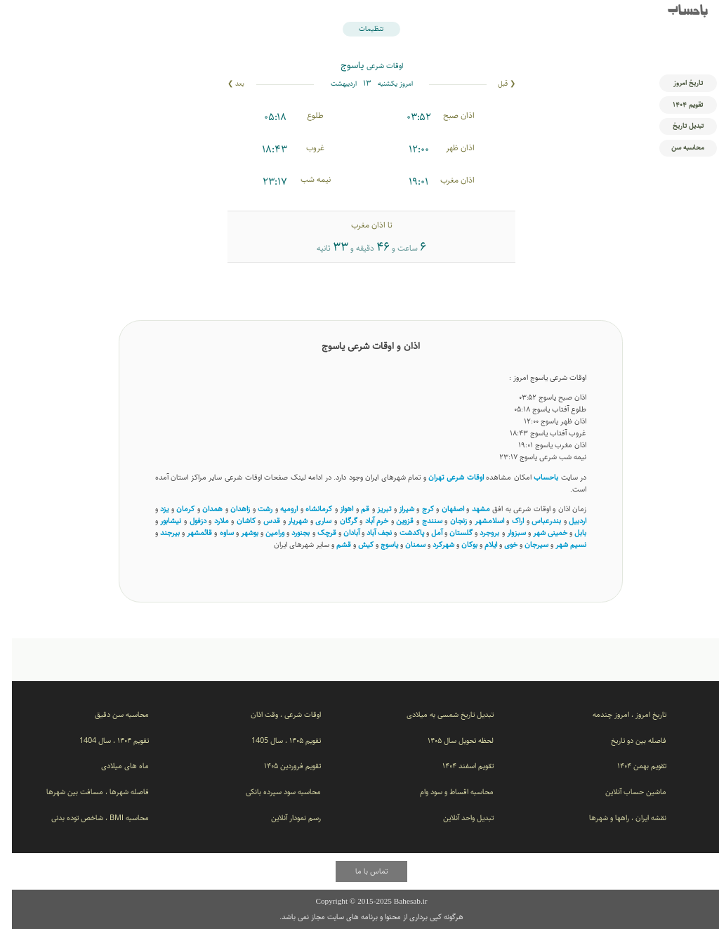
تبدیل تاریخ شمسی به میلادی (438, 714)
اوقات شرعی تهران (443, 477)
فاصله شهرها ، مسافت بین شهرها (85, 792)
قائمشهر (187, 533)
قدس (259, 521)
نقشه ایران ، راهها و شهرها (615, 818)
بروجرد (477, 533)
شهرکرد (431, 545)
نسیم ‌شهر (558, 545)
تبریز (372, 509)
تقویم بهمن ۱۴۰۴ (629, 766)
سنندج (420, 521)
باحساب (675, 12)
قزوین (393, 521)
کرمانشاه (306, 509)
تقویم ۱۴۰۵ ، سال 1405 (274, 740)
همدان (200, 509)
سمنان (403, 545)
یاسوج (377, 545)
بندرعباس (534, 521)
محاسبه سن (675, 147)
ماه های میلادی (113, 766)
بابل (568, 533)
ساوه (215, 533)
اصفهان (441, 509)
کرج (416, 509)
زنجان (446, 521)
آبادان (339, 533)
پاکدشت (400, 533)
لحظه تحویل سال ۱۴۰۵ (449, 740)
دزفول (186, 521)
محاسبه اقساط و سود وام (445, 792)
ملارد (209, 521)
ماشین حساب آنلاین (623, 792)
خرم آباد (365, 521)
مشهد (469, 509)
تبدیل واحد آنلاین (456, 818)
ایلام (479, 545)
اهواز (334, 509)
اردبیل (565, 521)
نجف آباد (367, 533)
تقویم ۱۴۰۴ (676, 104)
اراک (506, 521)
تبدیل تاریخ (676, 125)
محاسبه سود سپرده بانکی (271, 792)
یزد (152, 509)
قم (353, 509)
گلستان (449, 533)
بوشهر (237, 533)
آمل (424, 533)
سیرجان (524, 545)
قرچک (314, 533)
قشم (331, 545)
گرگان (336, 521)
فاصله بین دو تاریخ (626, 740)
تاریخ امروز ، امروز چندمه (617, 714)
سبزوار (504, 533)
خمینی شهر (538, 533)
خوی (499, 545)
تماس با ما (359, 871)
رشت (253, 509)
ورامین (262, 533)
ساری (311, 521)
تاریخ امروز (676, 82)
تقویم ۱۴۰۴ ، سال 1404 (102, 740)
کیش (354, 545)
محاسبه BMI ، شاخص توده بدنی (88, 818)
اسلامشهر (477, 521)
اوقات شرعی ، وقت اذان (274, 714)
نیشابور (158, 521)
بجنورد (288, 533)
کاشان (234, 521)
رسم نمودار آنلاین (284, 818)
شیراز (394, 509)
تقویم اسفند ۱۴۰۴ (456, 766)
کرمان (173, 509)
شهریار (286, 521)
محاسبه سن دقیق (110, 714)
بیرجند (158, 533)
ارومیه (277, 509)
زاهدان (228, 509)
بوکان (457, 545)
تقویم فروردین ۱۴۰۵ (280, 766)
